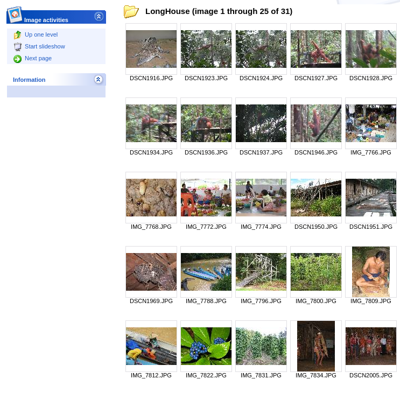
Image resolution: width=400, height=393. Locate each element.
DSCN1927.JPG (316, 78)
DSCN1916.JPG (151, 78)
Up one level (35, 34)
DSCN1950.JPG (316, 226)
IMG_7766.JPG (370, 152)
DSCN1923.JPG (206, 78)
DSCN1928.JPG (370, 78)
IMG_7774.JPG (261, 226)
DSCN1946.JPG (316, 152)
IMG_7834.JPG (316, 375)
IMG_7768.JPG (151, 226)
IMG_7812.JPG (151, 375)
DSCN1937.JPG (261, 152)
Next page (32, 58)
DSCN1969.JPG (151, 301)
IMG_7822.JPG (206, 375)
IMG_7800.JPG (316, 301)
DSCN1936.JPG (206, 152)
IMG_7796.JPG (261, 301)
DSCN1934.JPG (151, 152)
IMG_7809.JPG (370, 301)
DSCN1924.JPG (261, 78)
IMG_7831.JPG (261, 375)
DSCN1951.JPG (370, 226)
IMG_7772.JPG (206, 226)
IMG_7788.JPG (206, 301)
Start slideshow (39, 46)
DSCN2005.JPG (370, 375)
